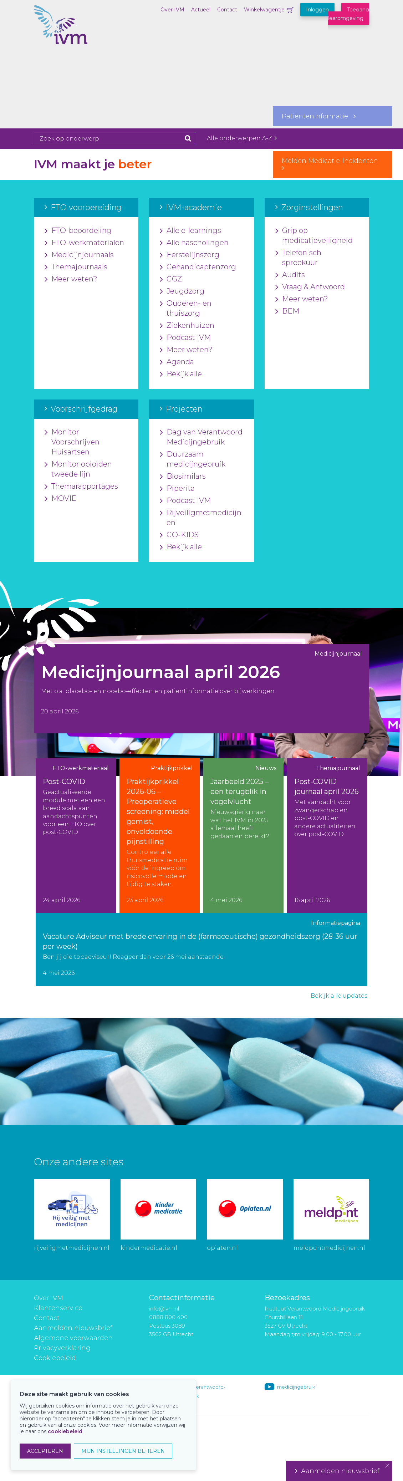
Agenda (177, 362)
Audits (290, 275)
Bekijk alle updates (339, 995)
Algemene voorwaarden (73, 1338)
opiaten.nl (222, 1248)
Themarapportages (81, 486)
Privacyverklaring (62, 1348)
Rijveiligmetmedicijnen (200, 518)
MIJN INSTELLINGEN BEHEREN (123, 1451)
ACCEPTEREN (45, 1451)
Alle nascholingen (194, 243)
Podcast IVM (185, 337)
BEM (287, 311)
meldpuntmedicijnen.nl (329, 1248)
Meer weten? (71, 279)
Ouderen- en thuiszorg (185, 308)
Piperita (177, 488)
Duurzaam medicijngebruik (192, 459)
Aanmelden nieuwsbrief (73, 1328)
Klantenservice (58, 1308)
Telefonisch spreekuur (298, 258)
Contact (227, 9)
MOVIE (60, 498)
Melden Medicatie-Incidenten (332, 164)
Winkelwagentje (264, 9)
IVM (69, 41)
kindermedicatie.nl (149, 1248)
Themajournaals (76, 267)
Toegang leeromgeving (348, 13)
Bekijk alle (181, 374)
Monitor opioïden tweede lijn (78, 469)
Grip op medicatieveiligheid (314, 235)
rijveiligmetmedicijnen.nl (71, 1248)
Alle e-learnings (190, 230)
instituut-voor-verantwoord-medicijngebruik (193, 1391)
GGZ (171, 279)
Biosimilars (183, 476)
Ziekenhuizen (187, 325)
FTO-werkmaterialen (84, 243)
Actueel (200, 9)
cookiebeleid (65, 1431)
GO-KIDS (179, 535)
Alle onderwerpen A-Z (242, 138)
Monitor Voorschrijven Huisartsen (72, 442)
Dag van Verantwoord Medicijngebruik (201, 437)
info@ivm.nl (164, 1308)
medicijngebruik (296, 1387)
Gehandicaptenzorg (198, 267)
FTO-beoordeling (78, 230)
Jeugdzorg (182, 291)
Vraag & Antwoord (310, 287)
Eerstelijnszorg (189, 255)
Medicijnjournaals (79, 255)
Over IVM (172, 9)
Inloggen (317, 9)
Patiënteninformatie (319, 116)
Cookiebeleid (55, 1358)
